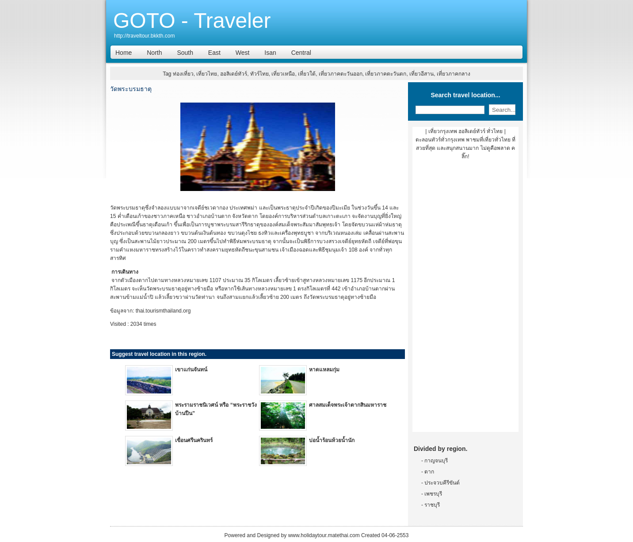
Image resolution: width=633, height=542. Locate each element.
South (185, 52)
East (214, 52)
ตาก (429, 472)
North (154, 52)
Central (301, 52)
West (243, 52)
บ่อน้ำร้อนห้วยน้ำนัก (332, 440)
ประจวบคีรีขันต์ (442, 483)
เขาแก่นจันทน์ (191, 369)
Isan (270, 52)
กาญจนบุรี (436, 461)
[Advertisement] (465, 299)
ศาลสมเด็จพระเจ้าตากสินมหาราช (347, 405)
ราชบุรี (432, 505)
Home (123, 52)
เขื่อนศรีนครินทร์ (194, 440)
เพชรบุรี (433, 494)
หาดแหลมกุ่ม (324, 369)
